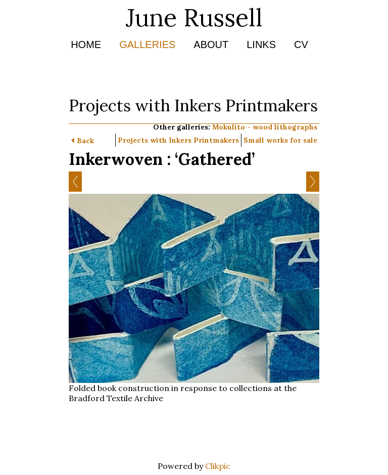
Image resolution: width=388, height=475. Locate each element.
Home (86, 44)
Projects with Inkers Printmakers (178, 140)
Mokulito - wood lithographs (264, 127)
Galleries (147, 44)
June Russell (194, 17)
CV (301, 44)
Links (261, 44)
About (210, 44)
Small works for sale (280, 140)
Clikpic (217, 466)
